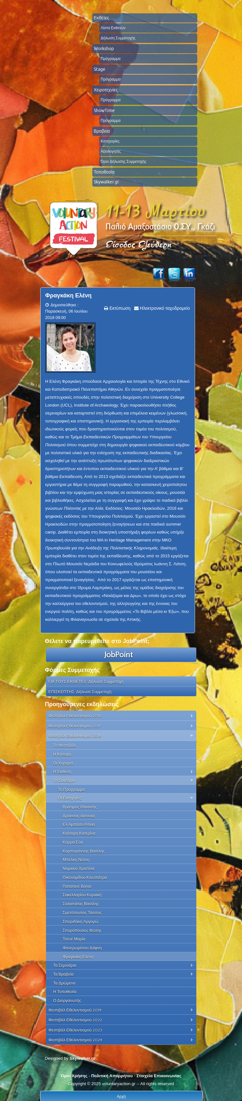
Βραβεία (102, 131)
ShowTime (104, 110)
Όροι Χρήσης (74, 1075)
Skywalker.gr (106, 181)
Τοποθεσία (104, 172)
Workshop (104, 48)
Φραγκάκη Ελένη (68, 295)
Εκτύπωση (119, 308)
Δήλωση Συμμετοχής (118, 38)
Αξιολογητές (111, 151)
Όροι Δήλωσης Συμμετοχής (124, 161)
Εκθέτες (101, 17)
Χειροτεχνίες (106, 89)
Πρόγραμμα (111, 58)
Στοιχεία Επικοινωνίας (158, 1075)
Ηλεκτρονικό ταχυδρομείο (164, 308)
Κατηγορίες (110, 141)
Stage (99, 69)
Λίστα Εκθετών (113, 28)
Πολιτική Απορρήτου (112, 1075)
